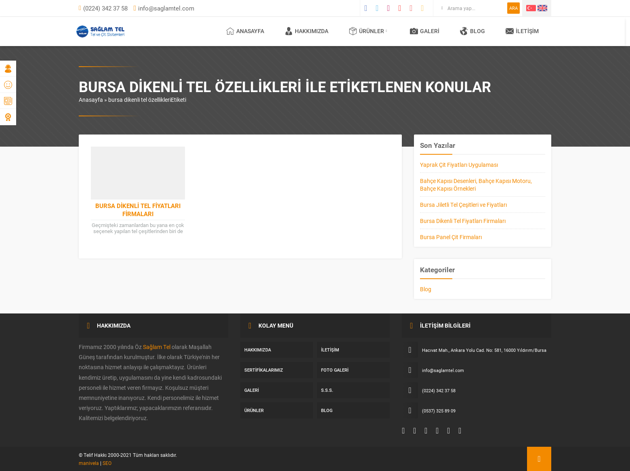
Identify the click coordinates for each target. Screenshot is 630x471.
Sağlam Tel (156, 347)
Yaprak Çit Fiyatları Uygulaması (459, 164)
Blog (425, 289)
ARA (513, 8)
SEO (107, 463)
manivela (89, 463)
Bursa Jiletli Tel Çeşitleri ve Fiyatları (463, 204)
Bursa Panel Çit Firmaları (451, 237)
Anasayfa (91, 99)
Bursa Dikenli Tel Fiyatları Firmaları (138, 210)
